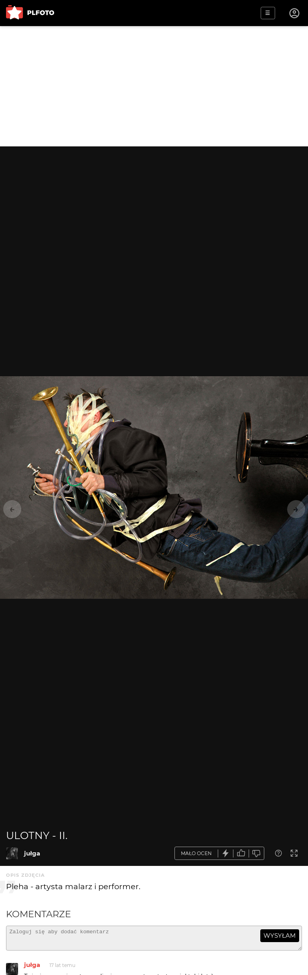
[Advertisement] (154, 86)
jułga (32, 853)
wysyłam (279, 935)
